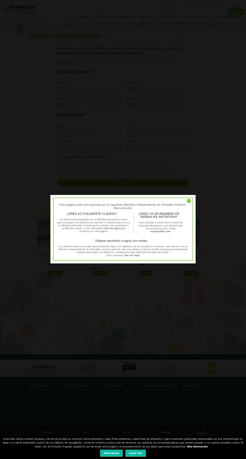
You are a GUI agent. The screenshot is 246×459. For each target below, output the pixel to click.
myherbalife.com (160, 231)
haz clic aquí (112, 228)
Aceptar (135, 453)
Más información (197, 446)
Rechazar (111, 453)
